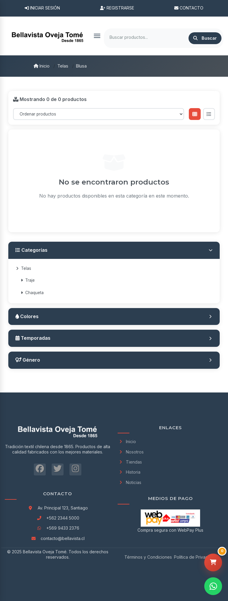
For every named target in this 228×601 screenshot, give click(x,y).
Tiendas (130, 461)
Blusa (81, 65)
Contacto (188, 7)
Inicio (42, 65)
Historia (129, 472)
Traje (28, 280)
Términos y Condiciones (148, 557)
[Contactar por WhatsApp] (213, 586)
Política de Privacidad (195, 557)
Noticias (129, 482)
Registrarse (117, 7)
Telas (62, 65)
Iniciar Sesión (42, 7)
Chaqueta (32, 292)
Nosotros (131, 451)
